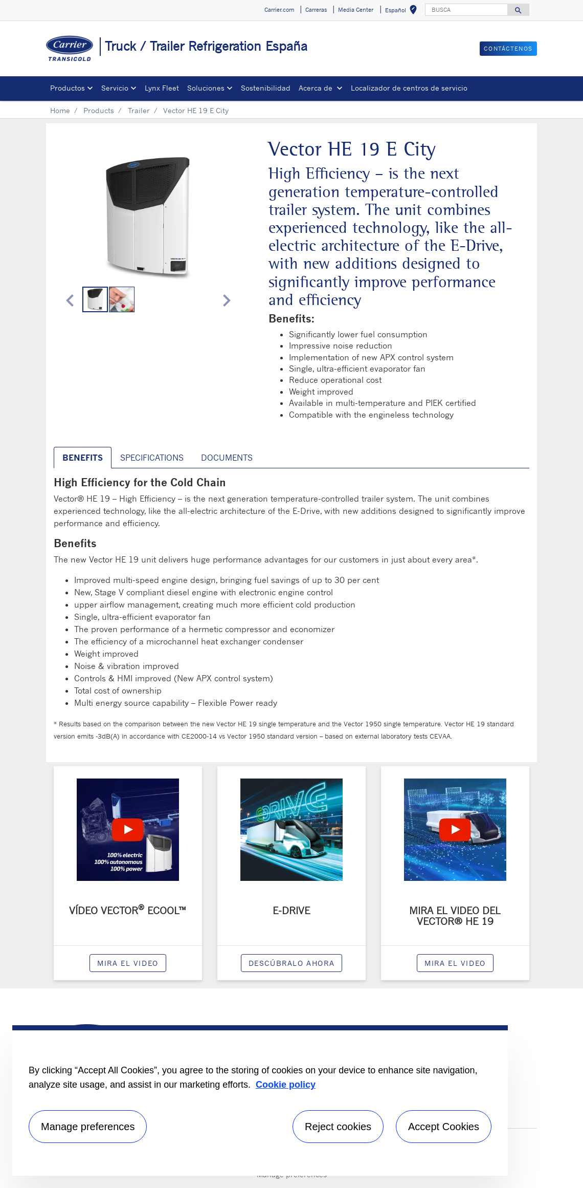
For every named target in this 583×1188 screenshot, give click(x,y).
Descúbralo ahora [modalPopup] (292, 963)
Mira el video (128, 963)
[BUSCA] (466, 10)
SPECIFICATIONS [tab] (152, 457)
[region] (260, 1100)
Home (60, 110)
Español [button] (403, 11)
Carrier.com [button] (279, 9)
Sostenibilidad (265, 87)
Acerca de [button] (316, 87)
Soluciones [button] (206, 87)
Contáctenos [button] (508, 48)
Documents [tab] (227, 457)
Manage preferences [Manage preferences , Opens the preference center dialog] (87, 1126)
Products (98, 110)
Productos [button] (67, 87)
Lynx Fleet (162, 87)
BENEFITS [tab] (82, 457)
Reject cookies (338, 1126)
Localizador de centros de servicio (409, 87)
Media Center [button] (355, 9)
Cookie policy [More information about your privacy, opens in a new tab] (286, 1084)
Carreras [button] (316, 9)
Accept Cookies (443, 1126)
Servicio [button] (114, 87)
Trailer (139, 110)
